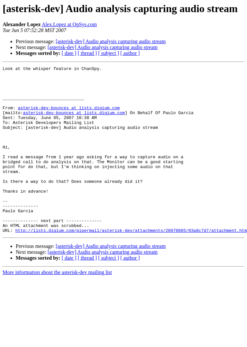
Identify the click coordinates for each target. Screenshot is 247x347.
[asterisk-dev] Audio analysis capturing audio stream (111, 41)
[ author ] (130, 53)
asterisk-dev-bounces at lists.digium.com (69, 116)
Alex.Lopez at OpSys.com (69, 24)
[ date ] (69, 53)
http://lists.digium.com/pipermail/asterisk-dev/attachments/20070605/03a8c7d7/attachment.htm (131, 264)
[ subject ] (108, 53)
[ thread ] (87, 53)
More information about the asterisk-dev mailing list (57, 305)
